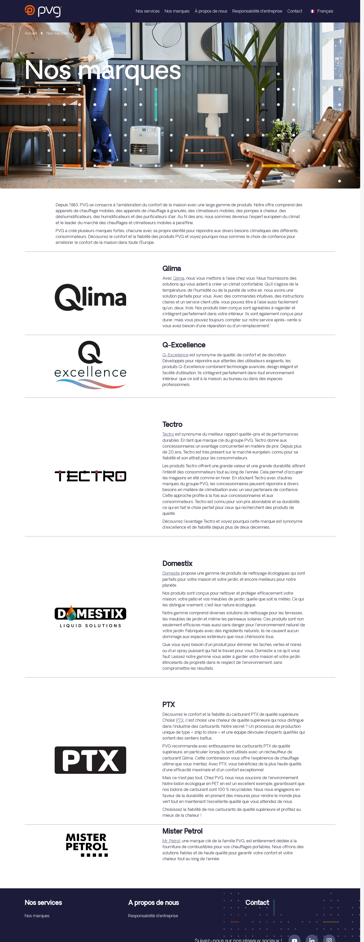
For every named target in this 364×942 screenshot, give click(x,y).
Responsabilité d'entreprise (257, 11)
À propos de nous (211, 11)
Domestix (171, 573)
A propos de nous (153, 902)
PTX (180, 720)
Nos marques (177, 11)
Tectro (168, 434)
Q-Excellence (175, 355)
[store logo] (43, 11)
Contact (294, 11)
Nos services (148, 11)
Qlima (178, 278)
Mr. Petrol (171, 840)
